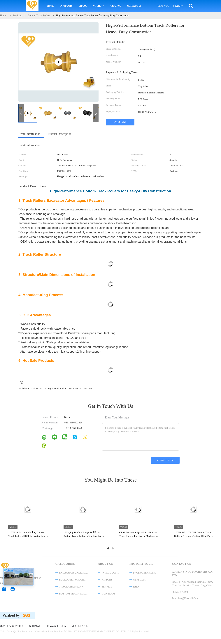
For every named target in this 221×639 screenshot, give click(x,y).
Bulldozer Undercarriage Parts (73, 579)
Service (107, 586)
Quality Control (12, 626)
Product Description (59, 133)
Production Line (144, 572)
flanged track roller (55, 388)
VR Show (98, 6)
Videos (83, 6)
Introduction (111, 572)
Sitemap (34, 626)
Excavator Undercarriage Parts (73, 572)
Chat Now (163, 6)
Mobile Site (79, 626)
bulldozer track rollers (31, 388)
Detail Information (29, 133)
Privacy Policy (55, 626)
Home (50, 6)
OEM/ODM (139, 579)
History (107, 579)
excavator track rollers (80, 388)
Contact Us (134, 6)
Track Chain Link (71, 586)
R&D (136, 586)
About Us (115, 6)
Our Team (108, 593)
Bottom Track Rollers (73, 593)
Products (66, 6)
